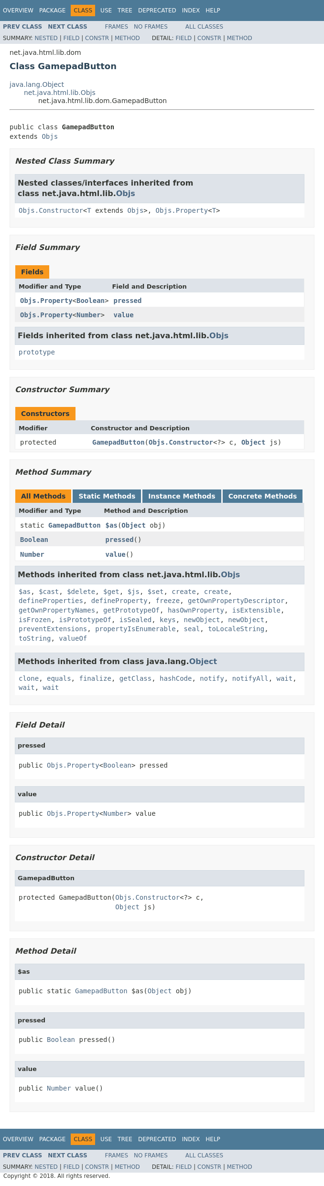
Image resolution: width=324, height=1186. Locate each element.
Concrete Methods (262, 496)
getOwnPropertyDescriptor (236, 600)
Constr (97, 38)
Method (127, 38)
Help (212, 10)
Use (106, 10)
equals (59, 678)
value (123, 315)
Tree (125, 10)
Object (253, 442)
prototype (37, 352)
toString (35, 638)
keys (168, 620)
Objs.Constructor (51, 210)
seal (192, 629)
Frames (117, 26)
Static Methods (106, 496)
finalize (95, 678)
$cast (49, 591)
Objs (50, 136)
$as (112, 525)
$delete (81, 591)
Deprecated (157, 10)
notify (212, 678)
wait (285, 678)
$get (111, 591)
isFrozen (35, 620)
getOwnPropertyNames (57, 610)
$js (134, 591)
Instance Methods (181, 496)
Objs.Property (182, 210)
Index (191, 10)
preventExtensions (53, 629)
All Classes (204, 26)
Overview (18, 10)
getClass (135, 678)
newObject (202, 620)
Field (71, 38)
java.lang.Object (37, 84)
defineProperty (119, 600)
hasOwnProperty (196, 610)
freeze (168, 600)
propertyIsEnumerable (135, 629)
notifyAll (250, 678)
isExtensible (256, 610)
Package (52, 10)
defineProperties (51, 600)
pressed (127, 300)
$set (156, 591)
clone (29, 678)
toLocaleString (236, 629)
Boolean (90, 300)
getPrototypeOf (131, 610)
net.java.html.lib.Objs (60, 92)
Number (88, 315)
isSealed (135, 620)
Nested (45, 38)
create (184, 591)
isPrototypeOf (85, 620)
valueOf (73, 638)
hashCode (176, 678)
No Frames (151, 26)
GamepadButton (118, 442)
